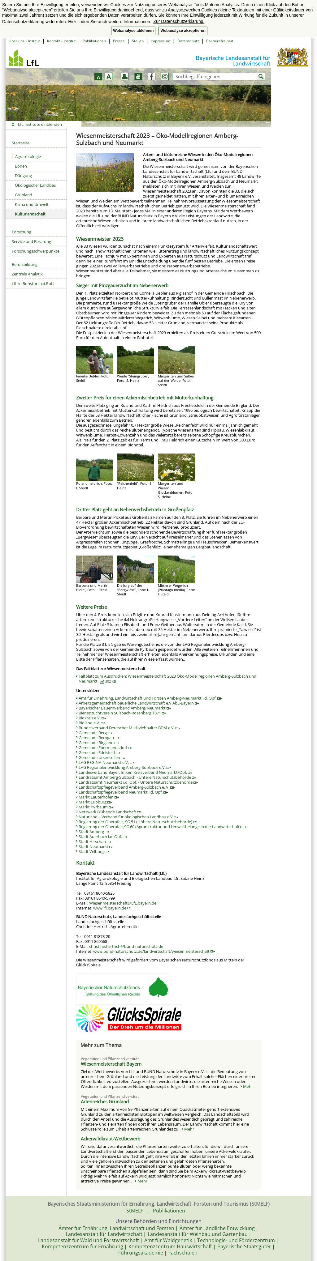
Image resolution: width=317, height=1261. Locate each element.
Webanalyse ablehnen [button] (133, 30)
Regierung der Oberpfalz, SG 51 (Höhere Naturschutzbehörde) (138, 821)
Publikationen (94, 41)
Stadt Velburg (94, 851)
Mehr (248, 1086)
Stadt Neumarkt (96, 846)
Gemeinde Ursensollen (102, 757)
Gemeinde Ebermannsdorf (105, 747)
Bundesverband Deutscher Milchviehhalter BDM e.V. (129, 728)
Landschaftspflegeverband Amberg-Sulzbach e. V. (127, 787)
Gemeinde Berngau (99, 737)
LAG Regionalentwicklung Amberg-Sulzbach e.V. (125, 767)
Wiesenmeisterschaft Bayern (111, 1064)
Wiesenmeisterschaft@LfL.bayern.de (122, 903)
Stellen (138, 41)
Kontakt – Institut (61, 41)
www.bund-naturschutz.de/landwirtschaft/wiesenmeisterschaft (154, 951)
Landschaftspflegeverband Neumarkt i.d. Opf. (123, 792)
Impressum (160, 41)
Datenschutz (188, 41)
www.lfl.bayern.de (112, 908)
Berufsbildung (24, 264)
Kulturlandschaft (30, 214)
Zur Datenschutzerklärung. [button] (178, 21)
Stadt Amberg (94, 831)
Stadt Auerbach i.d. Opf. (103, 836)
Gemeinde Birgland (99, 742)
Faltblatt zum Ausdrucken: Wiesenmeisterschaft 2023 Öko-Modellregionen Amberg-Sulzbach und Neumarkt (167, 678)
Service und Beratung (31, 241)
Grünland (23, 195)
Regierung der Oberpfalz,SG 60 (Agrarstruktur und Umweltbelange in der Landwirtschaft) (162, 826)
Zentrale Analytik (27, 274)
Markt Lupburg (95, 802)
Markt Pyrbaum (96, 807)
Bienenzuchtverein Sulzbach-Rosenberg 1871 (122, 713)
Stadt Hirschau (95, 841)
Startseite (20, 143)
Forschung (21, 232)
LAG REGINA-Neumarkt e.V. (106, 762)
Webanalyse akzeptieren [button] (182, 30)
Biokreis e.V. (92, 718)
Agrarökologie (26, 156)
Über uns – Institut (24, 41)
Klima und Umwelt (32, 204)
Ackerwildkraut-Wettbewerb (110, 1138)
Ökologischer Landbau (35, 185)
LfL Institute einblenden (40, 124)
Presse (119, 41)
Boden (21, 166)
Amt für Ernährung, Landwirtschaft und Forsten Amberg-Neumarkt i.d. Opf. (150, 698)
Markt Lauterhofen (99, 797)
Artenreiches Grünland (105, 1101)
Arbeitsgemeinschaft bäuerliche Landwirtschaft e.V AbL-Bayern (139, 703)
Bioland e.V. (92, 723)
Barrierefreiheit (219, 41)
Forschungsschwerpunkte (35, 251)
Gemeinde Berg (95, 732)
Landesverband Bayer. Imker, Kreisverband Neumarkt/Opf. (135, 772)
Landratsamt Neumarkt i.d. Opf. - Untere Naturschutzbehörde (138, 782)
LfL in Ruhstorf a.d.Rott (33, 283)
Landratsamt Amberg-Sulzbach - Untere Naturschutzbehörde (137, 777)
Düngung (23, 175)
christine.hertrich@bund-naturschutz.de (126, 946)
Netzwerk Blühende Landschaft (110, 812)
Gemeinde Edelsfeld (99, 752)
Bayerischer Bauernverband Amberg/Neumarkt (125, 708)
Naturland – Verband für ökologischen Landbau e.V (128, 817)
